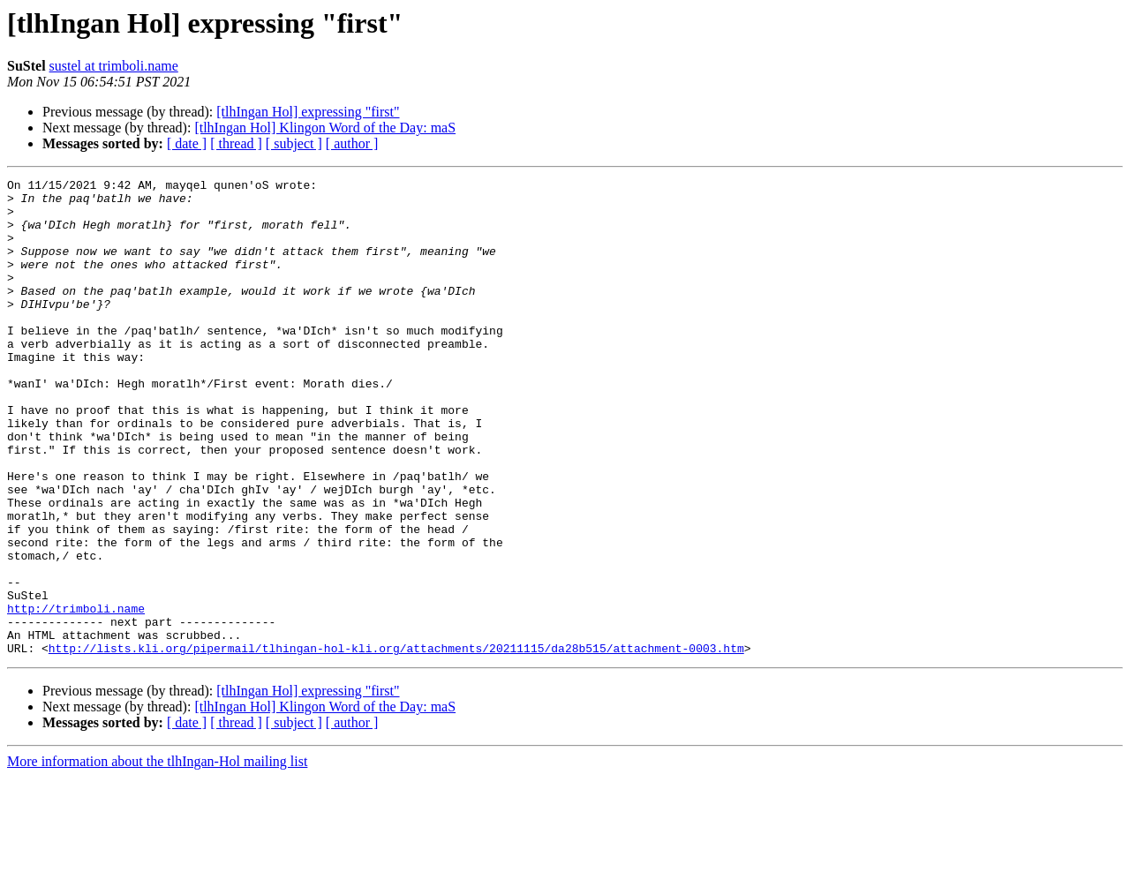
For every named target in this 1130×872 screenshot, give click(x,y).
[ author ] (352, 143)
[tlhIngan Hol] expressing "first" (307, 111)
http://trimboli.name (76, 695)
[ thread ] (236, 143)
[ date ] (187, 143)
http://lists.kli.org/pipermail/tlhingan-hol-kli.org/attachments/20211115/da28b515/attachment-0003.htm (396, 743)
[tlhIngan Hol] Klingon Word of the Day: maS (325, 127)
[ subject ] (294, 143)
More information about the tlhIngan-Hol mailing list (157, 856)
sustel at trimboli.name (113, 65)
